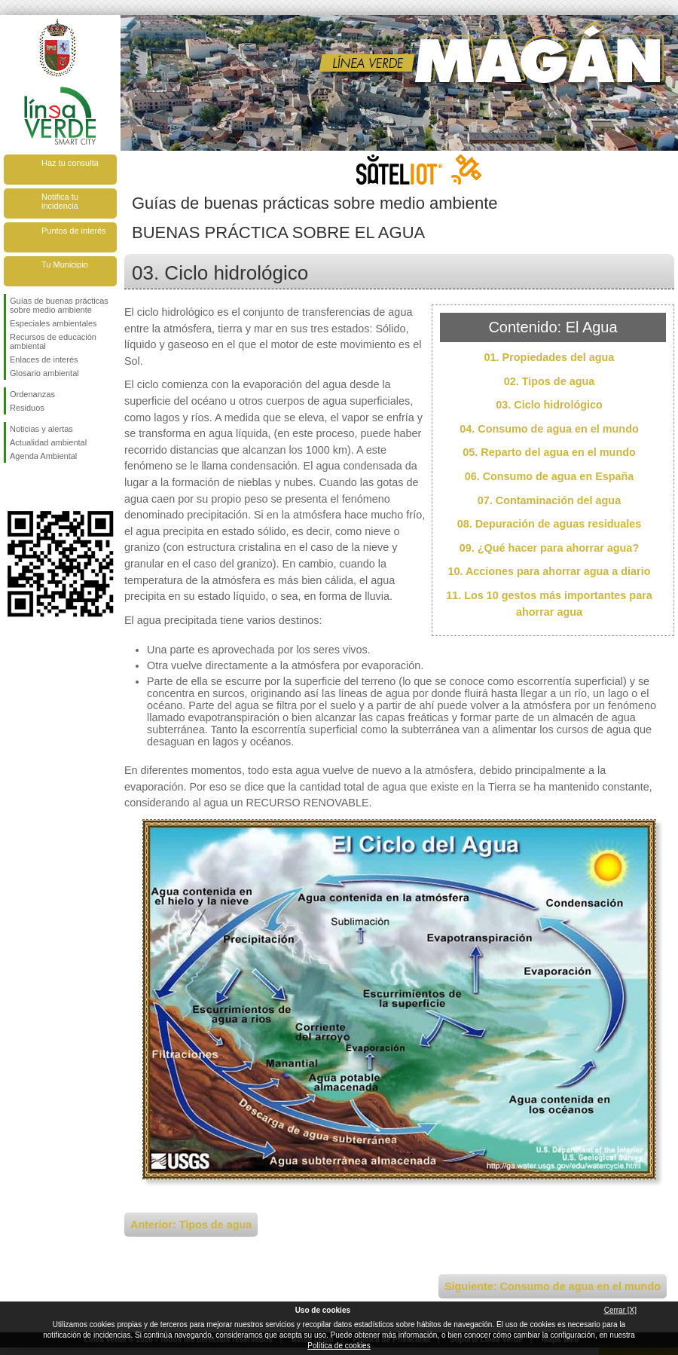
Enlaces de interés (44, 359)
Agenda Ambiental (43, 455)
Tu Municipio (64, 264)
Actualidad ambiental (48, 442)
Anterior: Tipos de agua (191, 1225)
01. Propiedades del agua (549, 357)
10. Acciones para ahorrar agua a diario (548, 571)
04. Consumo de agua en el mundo (549, 429)
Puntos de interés (73, 230)
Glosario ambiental (44, 373)
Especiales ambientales (53, 323)
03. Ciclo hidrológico (549, 405)
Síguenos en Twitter (38, 487)
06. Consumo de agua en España (549, 476)
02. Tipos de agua (549, 381)
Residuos (27, 407)
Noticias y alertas (41, 428)
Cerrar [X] (620, 1310)
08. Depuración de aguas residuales (549, 524)
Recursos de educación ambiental (53, 341)
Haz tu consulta (70, 162)
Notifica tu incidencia (59, 201)
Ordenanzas (32, 394)
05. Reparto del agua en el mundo (549, 452)
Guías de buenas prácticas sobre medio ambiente (59, 305)
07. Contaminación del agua (549, 500)
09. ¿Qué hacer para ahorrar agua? (549, 548)
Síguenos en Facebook (13, 487)
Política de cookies (338, 1345)
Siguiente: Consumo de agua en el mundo (552, 1286)
